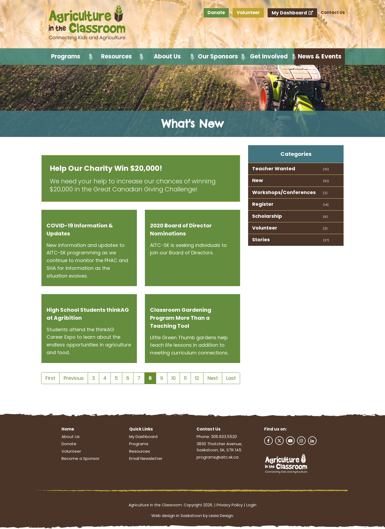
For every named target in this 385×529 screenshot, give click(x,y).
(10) (326, 169)
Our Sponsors (218, 56)
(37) (326, 240)
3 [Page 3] (93, 378)
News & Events (319, 56)
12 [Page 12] (197, 378)
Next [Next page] (212, 378)
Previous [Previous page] (74, 378)
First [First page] (50, 378)
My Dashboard (292, 13)
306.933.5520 (224, 436)
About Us (167, 56)
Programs (65, 56)
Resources (116, 56)
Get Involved (269, 56)
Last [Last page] (231, 378)
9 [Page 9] (161, 378)
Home (67, 429)
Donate (216, 12)
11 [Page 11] (185, 378)
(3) (325, 228)
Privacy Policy (230, 505)
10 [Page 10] (173, 378)
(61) (326, 181)
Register (263, 204)
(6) (325, 217)
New (257, 180)
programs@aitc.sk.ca (217, 457)
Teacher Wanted (273, 168)
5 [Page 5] (116, 378)
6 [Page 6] (127, 378)
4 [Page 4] (104, 378)
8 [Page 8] (150, 378)
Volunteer (248, 12)
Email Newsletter (145, 458)
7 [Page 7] (138, 378)
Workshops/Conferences (284, 192)
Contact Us (333, 12)
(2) (325, 193)
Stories (261, 239)
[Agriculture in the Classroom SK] (88, 23)
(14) (326, 205)
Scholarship (267, 216)
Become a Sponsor (80, 458)
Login (251, 505)
